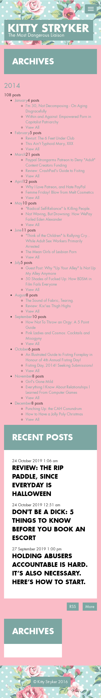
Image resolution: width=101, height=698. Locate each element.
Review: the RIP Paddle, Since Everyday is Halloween (38, 481)
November (23, 376)
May (18, 203)
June (18, 230)
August (20, 295)
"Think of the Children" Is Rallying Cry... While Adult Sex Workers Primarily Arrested (58, 241)
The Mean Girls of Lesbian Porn (51, 251)
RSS (72, 606)
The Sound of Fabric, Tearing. (50, 300)
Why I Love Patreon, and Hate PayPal (55, 186)
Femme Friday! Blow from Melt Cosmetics (60, 192)
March (20, 154)
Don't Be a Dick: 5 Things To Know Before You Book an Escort (48, 525)
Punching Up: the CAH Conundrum (54, 408)
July (17, 262)
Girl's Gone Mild (39, 381)
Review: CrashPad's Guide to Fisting (55, 170)
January (21, 100)
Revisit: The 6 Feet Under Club (50, 138)
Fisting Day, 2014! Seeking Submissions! (59, 365)
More (89, 606)
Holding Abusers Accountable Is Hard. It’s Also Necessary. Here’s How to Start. (50, 569)
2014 (12, 85)
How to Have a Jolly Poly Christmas (54, 414)
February (22, 132)
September (23, 316)
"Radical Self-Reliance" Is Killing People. (58, 208)
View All (32, 127)
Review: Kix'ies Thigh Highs (48, 305)
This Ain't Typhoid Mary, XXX (49, 143)
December (23, 403)
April (19, 181)
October (21, 349)
